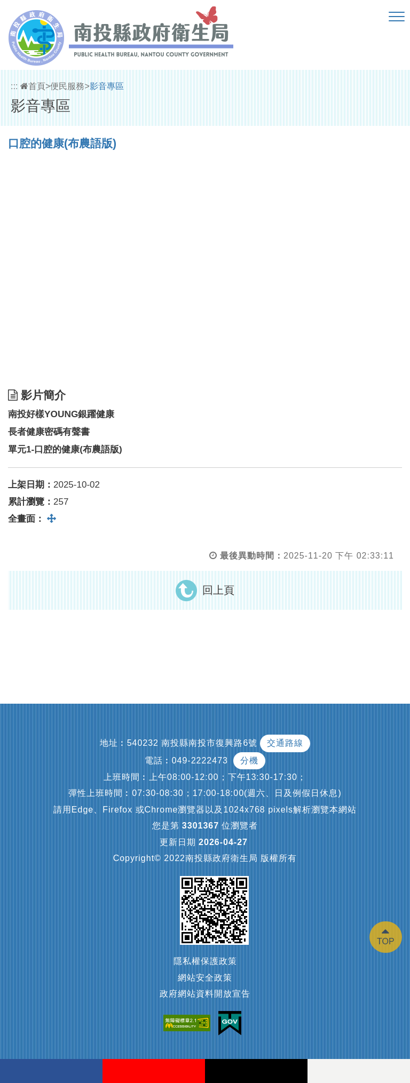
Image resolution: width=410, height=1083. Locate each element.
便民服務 (67, 86)
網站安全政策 (205, 977)
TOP (386, 941)
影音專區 (107, 86)
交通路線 (285, 742)
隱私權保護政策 (205, 961)
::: (14, 86)
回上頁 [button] (218, 590)
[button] (397, 17)
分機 (249, 760)
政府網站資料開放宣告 (205, 993)
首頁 (32, 86)
